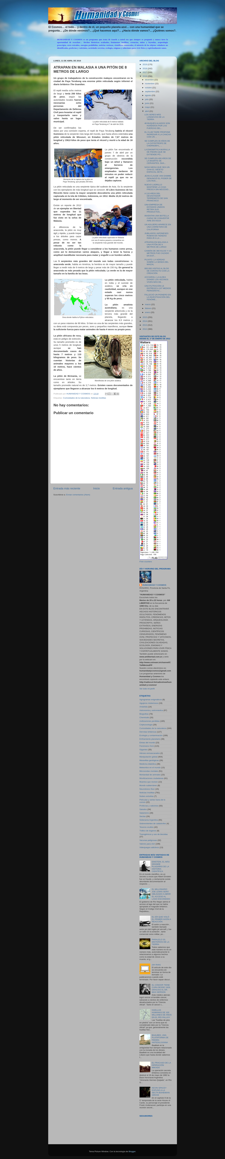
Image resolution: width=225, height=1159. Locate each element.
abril (147, 111)
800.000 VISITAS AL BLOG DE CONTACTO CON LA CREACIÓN (156, 270)
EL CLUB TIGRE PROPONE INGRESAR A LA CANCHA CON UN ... (157, 134)
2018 (145, 68)
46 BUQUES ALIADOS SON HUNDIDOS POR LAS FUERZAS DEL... (157, 125)
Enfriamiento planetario (150, 739)
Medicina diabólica (148, 764)
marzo (148, 304)
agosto (148, 95)
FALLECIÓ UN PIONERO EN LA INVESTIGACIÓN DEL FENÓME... (157, 297)
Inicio (96, 488)
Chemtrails (144, 717)
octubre (148, 87)
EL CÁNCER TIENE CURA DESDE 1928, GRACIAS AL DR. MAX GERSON (161, 988)
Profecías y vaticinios (149, 806)
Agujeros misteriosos (149, 703)
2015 (145, 317)
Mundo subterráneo (148, 785)
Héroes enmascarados (150, 753)
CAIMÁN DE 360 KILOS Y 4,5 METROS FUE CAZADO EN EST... (157, 253)
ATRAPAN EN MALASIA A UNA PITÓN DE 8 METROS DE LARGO (156, 244)
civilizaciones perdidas (150, 721)
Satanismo (144, 813)
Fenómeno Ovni (147, 746)
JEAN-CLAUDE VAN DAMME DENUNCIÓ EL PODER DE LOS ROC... (158, 178)
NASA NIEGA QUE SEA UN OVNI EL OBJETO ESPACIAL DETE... (156, 169)
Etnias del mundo (147, 742)
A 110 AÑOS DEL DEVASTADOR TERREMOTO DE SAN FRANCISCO (156, 197)
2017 (145, 72)
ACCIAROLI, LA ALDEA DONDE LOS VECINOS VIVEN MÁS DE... (156, 279)
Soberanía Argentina (149, 820)
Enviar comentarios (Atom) (78, 495)
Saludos (143, 809)
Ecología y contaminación (151, 735)
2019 (145, 64)
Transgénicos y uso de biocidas (154, 834)
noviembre (150, 83)
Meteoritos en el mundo (150, 767)
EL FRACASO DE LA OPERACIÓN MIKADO (161, 1065)
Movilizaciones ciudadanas (152, 778)
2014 (145, 321)
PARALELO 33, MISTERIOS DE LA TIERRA (160, 941)
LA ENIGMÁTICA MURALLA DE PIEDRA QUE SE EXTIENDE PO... (157, 151)
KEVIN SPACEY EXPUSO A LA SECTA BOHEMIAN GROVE (161, 1091)
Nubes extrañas (147, 796)
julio (147, 99)
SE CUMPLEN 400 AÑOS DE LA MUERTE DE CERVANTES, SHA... (157, 160)
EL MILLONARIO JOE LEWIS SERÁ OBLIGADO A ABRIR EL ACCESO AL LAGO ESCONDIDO (161, 894)
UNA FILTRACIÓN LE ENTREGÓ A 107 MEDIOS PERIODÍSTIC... (157, 288)
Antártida (144, 707)
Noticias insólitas (98, 398)
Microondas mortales (149, 771)
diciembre (149, 80)
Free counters (146, 561)
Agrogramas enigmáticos (151, 699)
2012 (145, 329)
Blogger (132, 1151)
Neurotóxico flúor (147, 789)
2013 (145, 325)
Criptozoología (146, 725)
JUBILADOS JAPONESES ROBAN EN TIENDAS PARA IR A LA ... (156, 235)
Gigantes (144, 749)
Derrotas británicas (148, 732)
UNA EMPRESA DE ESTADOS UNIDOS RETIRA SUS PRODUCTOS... (154, 208)
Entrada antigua (123, 488)
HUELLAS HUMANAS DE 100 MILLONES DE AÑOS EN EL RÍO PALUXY (162, 1013)
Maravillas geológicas (149, 760)
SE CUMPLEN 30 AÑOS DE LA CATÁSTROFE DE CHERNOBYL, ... (157, 143)
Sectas (143, 816)
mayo (148, 107)
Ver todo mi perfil (147, 689)
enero (148, 312)
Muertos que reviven (149, 782)
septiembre (150, 91)
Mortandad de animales (150, 775)
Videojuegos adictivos (149, 847)
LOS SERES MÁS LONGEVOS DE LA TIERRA (154, 117)
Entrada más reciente (66, 488)
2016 (145, 76)
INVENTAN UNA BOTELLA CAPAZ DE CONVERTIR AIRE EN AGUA (156, 218)
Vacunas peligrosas (148, 840)
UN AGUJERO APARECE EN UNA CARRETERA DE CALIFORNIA (157, 226)
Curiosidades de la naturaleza (76, 398)
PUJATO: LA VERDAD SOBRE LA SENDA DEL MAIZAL (156, 262)
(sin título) (156, 965)
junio (147, 103)
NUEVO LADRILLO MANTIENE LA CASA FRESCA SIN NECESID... (157, 187)
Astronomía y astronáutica (151, 710)
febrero (148, 308)
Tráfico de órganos (148, 831)
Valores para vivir (147, 844)
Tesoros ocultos (147, 827)
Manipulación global (148, 757)
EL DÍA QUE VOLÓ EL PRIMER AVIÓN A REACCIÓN (161, 919)
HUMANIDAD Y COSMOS (154, 585)
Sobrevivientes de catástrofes (153, 823)
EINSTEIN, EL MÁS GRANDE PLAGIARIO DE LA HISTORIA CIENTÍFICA (161, 867)
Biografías (144, 714)
